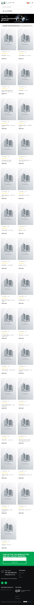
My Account (21, 572)
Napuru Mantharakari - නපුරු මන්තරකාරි (8, 405)
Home (2, 16)
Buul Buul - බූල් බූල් (6, 55)
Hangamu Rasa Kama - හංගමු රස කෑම (25, 370)
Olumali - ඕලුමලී (22, 265)
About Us (17, 596)
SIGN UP (15, 562)
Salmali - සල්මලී (22, 230)
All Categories (7, 11)
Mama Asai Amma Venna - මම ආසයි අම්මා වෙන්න (25, 440)
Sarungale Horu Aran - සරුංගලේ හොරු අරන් (7, 161)
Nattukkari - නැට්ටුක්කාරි (7, 265)
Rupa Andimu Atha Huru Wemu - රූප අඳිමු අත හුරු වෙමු (7, 91)
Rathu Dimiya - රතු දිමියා (24, 195)
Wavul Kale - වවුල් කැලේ (7, 439)
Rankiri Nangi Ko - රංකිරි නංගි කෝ (8, 195)
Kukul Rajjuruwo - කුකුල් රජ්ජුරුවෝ (7, 510)
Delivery (20, 576)
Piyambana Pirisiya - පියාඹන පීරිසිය (8, 300)
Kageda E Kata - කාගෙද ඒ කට (8, 475)
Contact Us (17, 598)
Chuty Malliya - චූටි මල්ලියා (25, 55)
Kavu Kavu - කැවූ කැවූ (24, 334)
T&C (20, 574)
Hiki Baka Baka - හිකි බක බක (25, 474)
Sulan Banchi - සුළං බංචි (24, 404)
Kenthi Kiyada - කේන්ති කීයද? (8, 369)
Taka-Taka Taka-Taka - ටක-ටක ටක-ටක (25, 161)
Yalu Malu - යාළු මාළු (23, 90)
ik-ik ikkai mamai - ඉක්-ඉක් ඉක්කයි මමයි (8, 335)
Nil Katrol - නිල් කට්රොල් (6, 589)
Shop (6, 16)
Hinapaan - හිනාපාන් (6, 544)
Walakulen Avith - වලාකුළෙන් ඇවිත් (8, 126)
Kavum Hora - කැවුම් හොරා (25, 509)
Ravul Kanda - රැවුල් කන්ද (7, 230)
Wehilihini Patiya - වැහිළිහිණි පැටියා (25, 126)
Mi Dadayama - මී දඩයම (24, 299)
